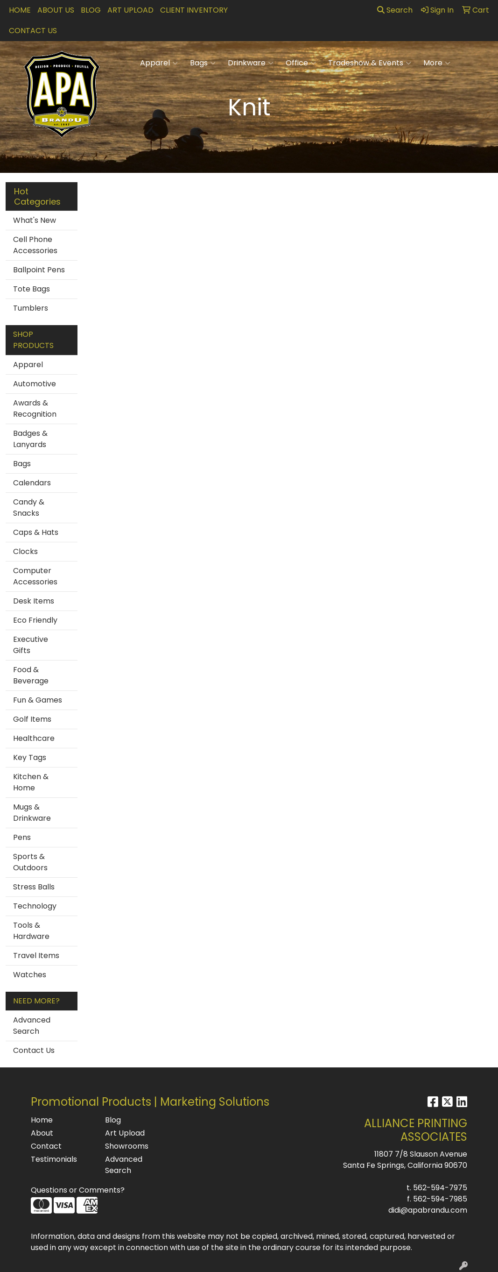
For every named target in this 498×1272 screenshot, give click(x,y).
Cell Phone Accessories (35, 245)
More (436, 63)
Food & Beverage (31, 675)
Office (301, 63)
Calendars (32, 482)
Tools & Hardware (31, 931)
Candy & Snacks (28, 508)
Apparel (159, 63)
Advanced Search (31, 1026)
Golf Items (32, 719)
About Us (55, 10)
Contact (46, 1146)
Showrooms (126, 1146)
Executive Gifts (30, 645)
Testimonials (54, 1159)
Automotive (34, 383)
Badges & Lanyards (30, 439)
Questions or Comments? (78, 1190)
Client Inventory (194, 10)
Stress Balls (34, 886)
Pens (22, 837)
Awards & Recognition (34, 408)
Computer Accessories (35, 576)
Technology (34, 906)
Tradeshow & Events (369, 63)
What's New (34, 220)
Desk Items (33, 601)
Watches (29, 974)
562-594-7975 (440, 1187)
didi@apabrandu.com (427, 1210)
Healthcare (34, 738)
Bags (203, 63)
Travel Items (36, 955)
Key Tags (29, 757)
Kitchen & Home (31, 782)
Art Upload (130, 10)
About (42, 1133)
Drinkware (251, 63)
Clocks (25, 551)
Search (395, 10)
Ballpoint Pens (39, 269)
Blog (91, 10)
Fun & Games (37, 700)
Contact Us (33, 30)
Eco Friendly (35, 620)
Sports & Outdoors (30, 862)
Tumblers (30, 308)
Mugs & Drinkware (32, 813)
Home (20, 10)
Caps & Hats (35, 532)
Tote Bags (31, 289)
